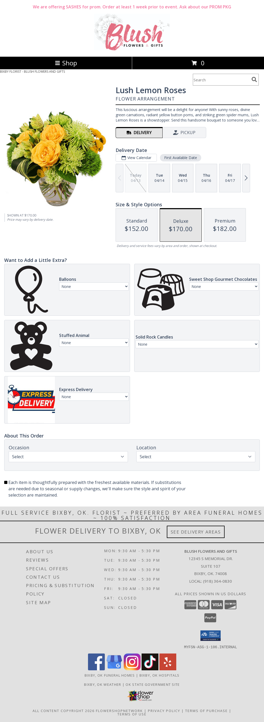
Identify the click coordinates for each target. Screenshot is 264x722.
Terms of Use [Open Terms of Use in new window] (132, 714)
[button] (210, 635)
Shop (66, 63)
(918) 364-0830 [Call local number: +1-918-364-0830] (217, 581)
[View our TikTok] (150, 668)
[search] (254, 79)
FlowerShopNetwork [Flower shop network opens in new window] (119, 710)
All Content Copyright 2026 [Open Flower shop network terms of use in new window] (64, 710)
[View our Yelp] (167, 668)
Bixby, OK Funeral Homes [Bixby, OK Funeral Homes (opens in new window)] (110, 675)
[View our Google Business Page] (114, 668)
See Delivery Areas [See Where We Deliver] (196, 532)
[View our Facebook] (96, 668)
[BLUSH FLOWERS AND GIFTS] (132, 48)
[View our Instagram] (132, 668)
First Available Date (180, 157)
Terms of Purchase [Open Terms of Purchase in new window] (206, 710)
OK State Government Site (153, 684)
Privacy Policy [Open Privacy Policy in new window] (164, 710)
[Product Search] (221, 79)
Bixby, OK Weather (102, 684)
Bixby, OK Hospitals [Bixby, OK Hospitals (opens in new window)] (159, 675)
